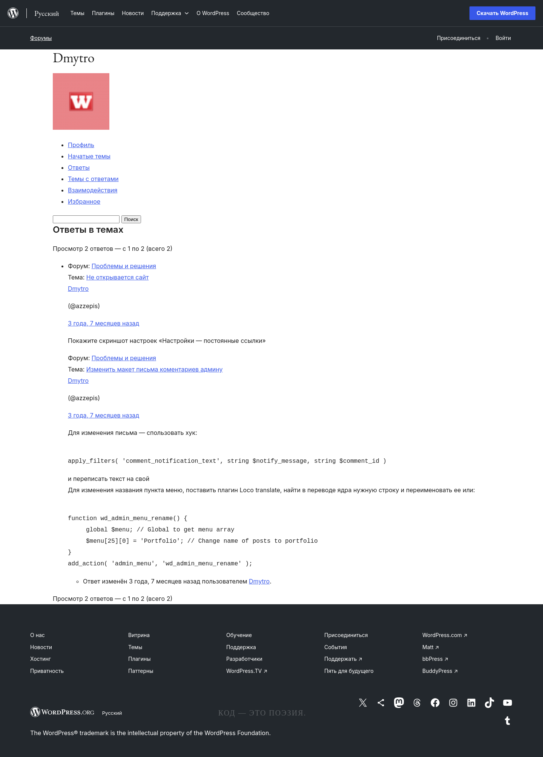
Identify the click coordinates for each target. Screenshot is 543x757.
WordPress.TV (246, 671)
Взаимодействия (92, 190)
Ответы (79, 167)
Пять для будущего (349, 671)
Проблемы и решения (124, 266)
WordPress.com (445, 635)
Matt (430, 647)
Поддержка (241, 647)
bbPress (435, 659)
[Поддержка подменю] (170, 13)
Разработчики (244, 659)
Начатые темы (89, 156)
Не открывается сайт (117, 277)
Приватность (47, 671)
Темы (135, 647)
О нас (37, 635)
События (335, 647)
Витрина (139, 635)
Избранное (84, 201)
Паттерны (140, 671)
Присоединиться (346, 635)
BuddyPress (440, 671)
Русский (112, 713)
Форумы (41, 38)
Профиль (81, 145)
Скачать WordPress (502, 13)
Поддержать (343, 659)
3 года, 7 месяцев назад (103, 323)
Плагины (139, 659)
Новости (41, 647)
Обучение (239, 635)
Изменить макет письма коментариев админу (154, 369)
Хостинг (40, 659)
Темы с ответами (93, 179)
